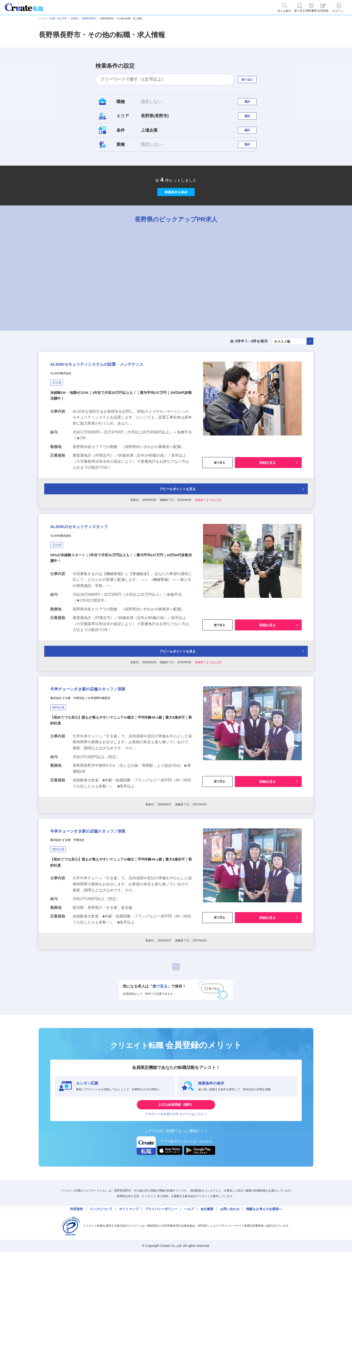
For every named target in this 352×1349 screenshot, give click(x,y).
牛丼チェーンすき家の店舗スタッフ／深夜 (109, 749)
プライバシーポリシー (161, 1293)
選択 (251, 104)
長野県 (74, 18)
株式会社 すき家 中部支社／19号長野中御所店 (95, 760)
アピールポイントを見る (175, 535)
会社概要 (206, 1293)
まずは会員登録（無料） (176, 1180)
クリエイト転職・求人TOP (53, 18)
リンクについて (101, 1293)
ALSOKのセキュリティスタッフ (95, 577)
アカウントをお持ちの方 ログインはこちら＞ (176, 1194)
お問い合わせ (230, 1293)
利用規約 (76, 1293)
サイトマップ (129, 1293)
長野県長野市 (89, 18)
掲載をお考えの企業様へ (264, 1293)
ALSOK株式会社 (66, 417)
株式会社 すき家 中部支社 (76, 912)
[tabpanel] (146, 299)
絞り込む (251, 79)
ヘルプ (189, 1293)
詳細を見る (267, 507)
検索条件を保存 (176, 214)
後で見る (217, 507)
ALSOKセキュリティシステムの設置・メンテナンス (120, 401)
